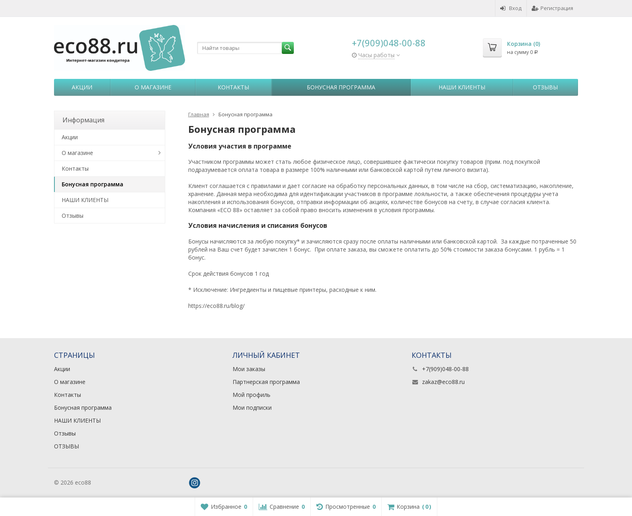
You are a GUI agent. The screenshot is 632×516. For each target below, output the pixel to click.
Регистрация (552, 8)
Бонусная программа (341, 87)
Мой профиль (251, 394)
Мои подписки (252, 407)
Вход (511, 8)
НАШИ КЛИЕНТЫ (462, 87)
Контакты (233, 87)
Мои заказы (249, 369)
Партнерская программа (266, 382)
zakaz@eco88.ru (443, 382)
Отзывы (545, 87)
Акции (82, 87)
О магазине (153, 87)
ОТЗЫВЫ (66, 446)
